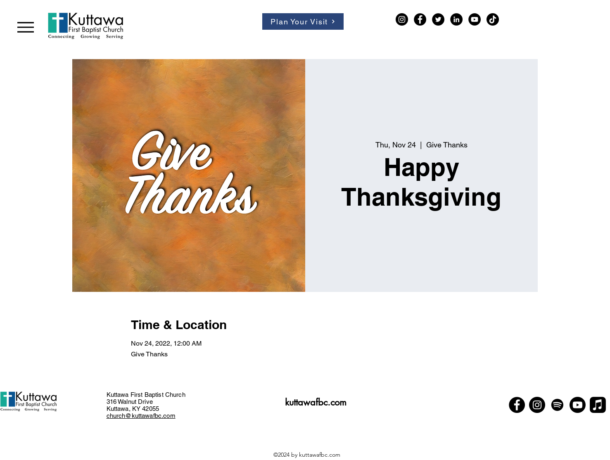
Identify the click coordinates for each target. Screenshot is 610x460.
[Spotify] (557, 405)
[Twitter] (438, 19)
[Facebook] (420, 19)
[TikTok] (493, 19)
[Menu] (25, 27)
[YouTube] (474, 19)
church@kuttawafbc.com (141, 415)
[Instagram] (402, 19)
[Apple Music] (598, 405)
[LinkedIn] (456, 19)
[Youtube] (578, 405)
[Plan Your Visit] (303, 21)
